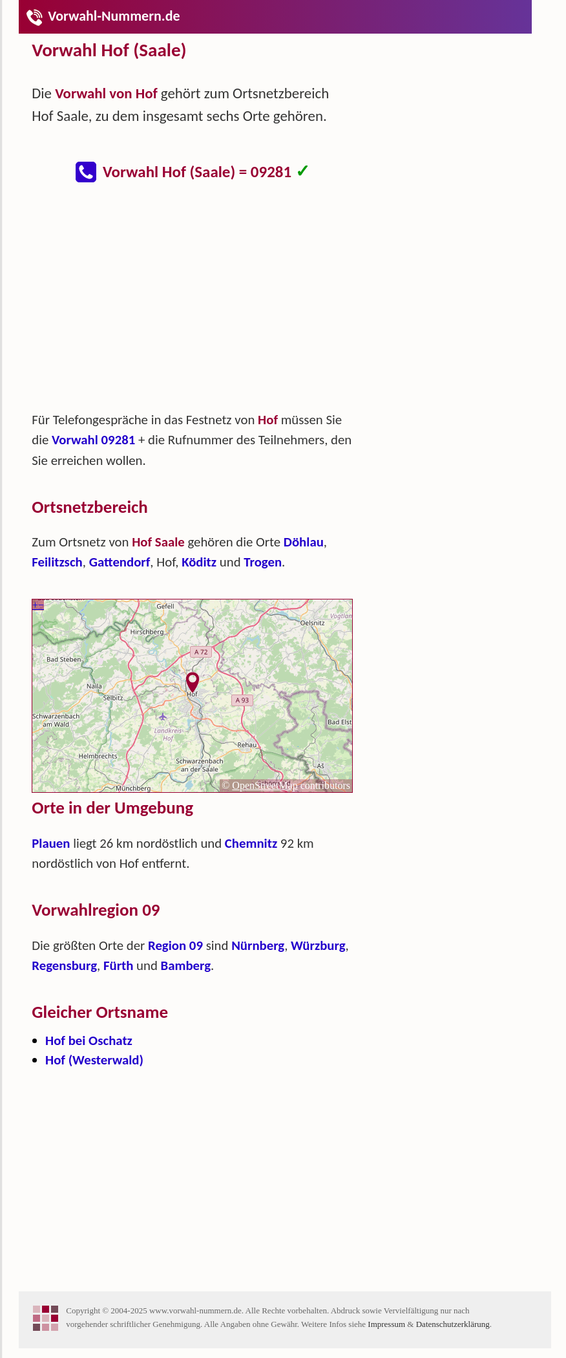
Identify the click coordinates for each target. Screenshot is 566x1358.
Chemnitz (251, 843)
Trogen (263, 562)
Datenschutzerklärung (453, 1324)
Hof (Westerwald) (94, 1059)
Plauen (51, 843)
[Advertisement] (203, 303)
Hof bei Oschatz (88, 1040)
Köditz (199, 562)
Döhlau (304, 542)
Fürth (118, 965)
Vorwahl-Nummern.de (102, 16)
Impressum (386, 1324)
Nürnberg (257, 945)
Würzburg (318, 945)
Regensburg (64, 965)
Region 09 (175, 945)
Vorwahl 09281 (93, 439)
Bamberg (186, 965)
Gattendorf (120, 562)
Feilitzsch (57, 562)
